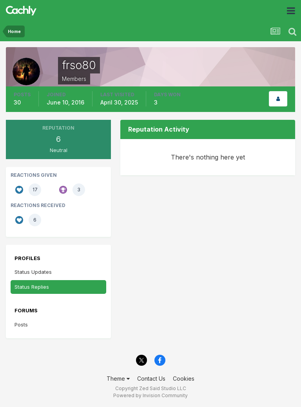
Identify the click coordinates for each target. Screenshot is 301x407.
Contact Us (151, 378)
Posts (21, 324)
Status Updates (33, 272)
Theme (118, 378)
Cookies (183, 378)
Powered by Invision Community (150, 395)
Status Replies (32, 287)
